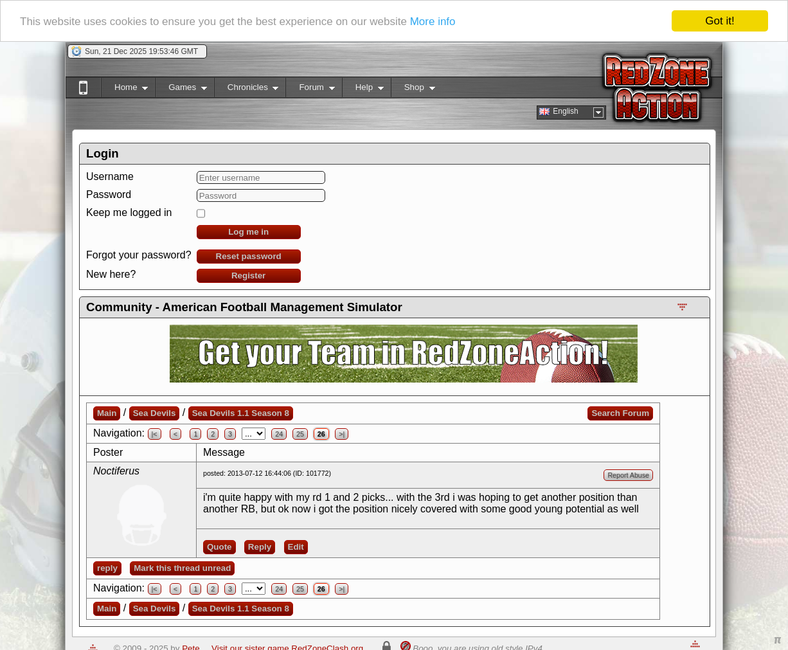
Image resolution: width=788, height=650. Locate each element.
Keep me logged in (129, 212)
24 (279, 434)
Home (124, 89)
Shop (413, 89)
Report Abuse (628, 475)
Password (108, 194)
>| (342, 434)
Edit (296, 547)
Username (110, 176)
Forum (309, 89)
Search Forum (620, 413)
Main (106, 413)
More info (433, 21)
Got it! (719, 21)
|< (154, 434)
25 (300, 434)
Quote (219, 547)
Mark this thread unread (182, 568)
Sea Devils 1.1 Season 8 (240, 413)
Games (181, 89)
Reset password (249, 256)
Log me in (248, 232)
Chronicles (246, 89)
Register (248, 275)
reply (107, 568)
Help (363, 89)
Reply (259, 547)
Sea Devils (154, 413)
